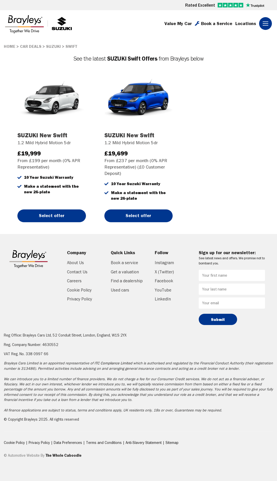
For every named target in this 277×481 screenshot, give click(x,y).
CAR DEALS (30, 46)
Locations (245, 23)
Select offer (51, 215)
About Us (75, 262)
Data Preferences (68, 442)
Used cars (120, 290)
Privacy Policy (79, 298)
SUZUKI (53, 46)
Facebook (164, 280)
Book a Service (213, 23)
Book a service (124, 262)
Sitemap (172, 442)
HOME (9, 46)
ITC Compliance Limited (113, 363)
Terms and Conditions (104, 442)
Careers (74, 280)
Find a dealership (127, 280)
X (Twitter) (164, 271)
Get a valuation (125, 271)
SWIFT (71, 46)
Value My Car (178, 23)
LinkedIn (163, 298)
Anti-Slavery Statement (144, 442)
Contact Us (77, 271)
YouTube (163, 290)
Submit (218, 319)
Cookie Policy (79, 290)
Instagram (164, 262)
